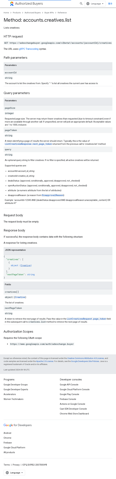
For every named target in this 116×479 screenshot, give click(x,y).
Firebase (8, 442)
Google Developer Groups (16, 384)
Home (6, 12)
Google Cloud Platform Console (75, 389)
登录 (110, 3)
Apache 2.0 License (44, 361)
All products (9, 452)
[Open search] (81, 3)
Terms (7, 465)
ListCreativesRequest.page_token (86, 318)
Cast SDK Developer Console (73, 409)
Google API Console (69, 384)
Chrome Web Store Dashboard (74, 413)
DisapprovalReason (52, 195)
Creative (26, 265)
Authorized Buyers (29, 4)
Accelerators (10, 394)
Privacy (16, 465)
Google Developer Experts (16, 389)
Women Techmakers (13, 399)
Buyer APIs (49, 12)
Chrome (7, 438)
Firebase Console (68, 399)
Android (7, 433)
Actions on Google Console (72, 404)
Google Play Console (69, 394)
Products (17, 12)
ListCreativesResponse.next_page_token (28, 143)
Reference (62, 12)
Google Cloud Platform (14, 447)
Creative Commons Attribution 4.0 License (85, 358)
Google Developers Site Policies (85, 361)
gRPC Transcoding (29, 48)
